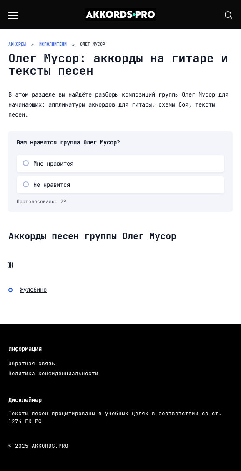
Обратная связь (31, 363)
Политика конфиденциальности (53, 373)
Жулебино (33, 289)
